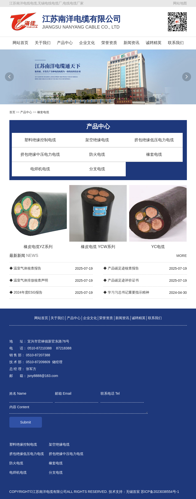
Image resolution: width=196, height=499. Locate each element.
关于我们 (43, 43)
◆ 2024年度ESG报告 (26, 292)
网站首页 (20, 43)
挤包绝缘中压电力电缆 (40, 154)
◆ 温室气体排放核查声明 (28, 280)
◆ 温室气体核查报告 (25, 268)
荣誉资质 (109, 43)
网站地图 (180, 3)
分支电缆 (97, 169)
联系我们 (176, 43)
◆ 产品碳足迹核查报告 (121, 268)
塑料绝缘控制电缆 (40, 140)
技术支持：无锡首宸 (124, 492)
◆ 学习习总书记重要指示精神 (126, 292)
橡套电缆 (43, 112)
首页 (12, 112)
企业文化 (87, 43)
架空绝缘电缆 (97, 140)
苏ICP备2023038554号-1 (160, 492)
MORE (182, 256)
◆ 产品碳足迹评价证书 (121, 280)
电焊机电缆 (40, 169)
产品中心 (65, 43)
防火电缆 (97, 154)
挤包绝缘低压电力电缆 (154, 140)
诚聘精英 (153, 43)
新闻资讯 (131, 43)
